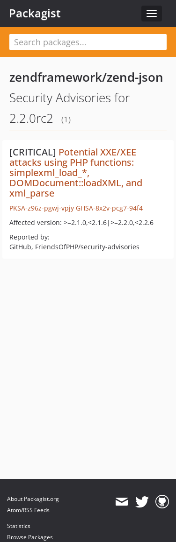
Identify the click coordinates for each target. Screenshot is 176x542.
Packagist (35, 13)
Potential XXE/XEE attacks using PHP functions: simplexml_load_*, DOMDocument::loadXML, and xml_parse (75, 172)
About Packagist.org (33, 499)
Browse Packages (30, 537)
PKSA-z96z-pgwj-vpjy (41, 208)
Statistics (18, 526)
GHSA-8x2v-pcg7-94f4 (109, 208)
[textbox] (88, 42)
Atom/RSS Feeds (28, 510)
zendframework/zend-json (86, 77)
